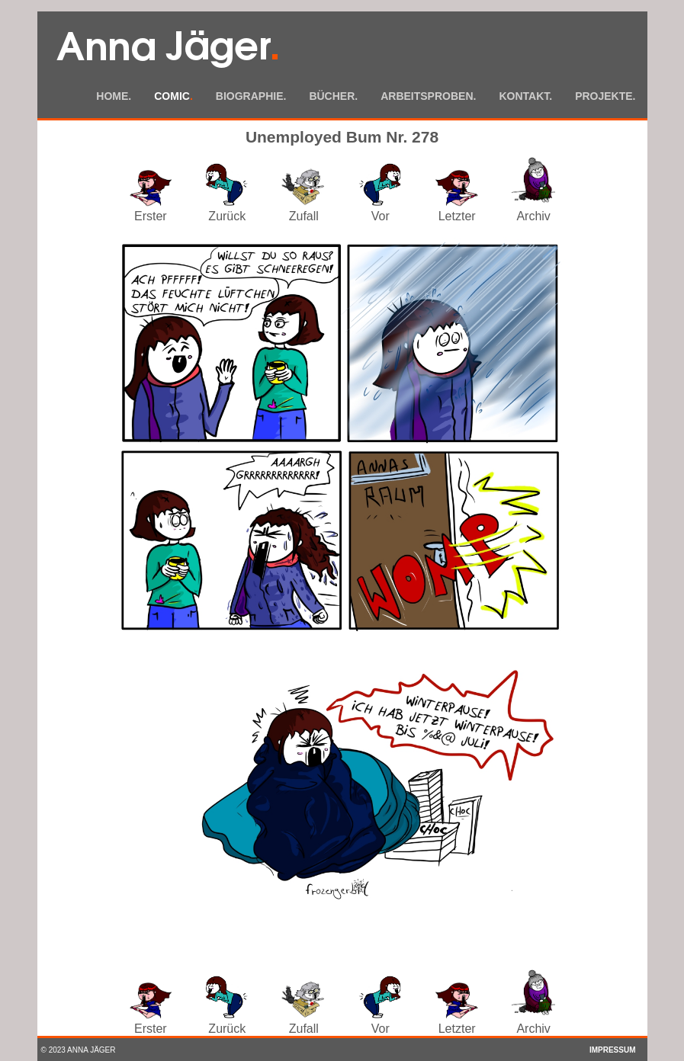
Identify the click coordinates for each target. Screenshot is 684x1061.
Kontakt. (525, 96)
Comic (173, 96)
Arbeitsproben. (428, 96)
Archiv (534, 209)
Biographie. (251, 96)
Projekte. (605, 96)
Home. (113, 96)
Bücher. (333, 96)
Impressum (612, 1050)
